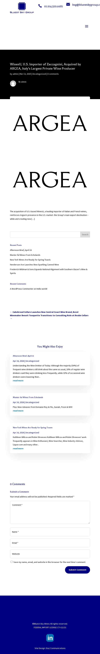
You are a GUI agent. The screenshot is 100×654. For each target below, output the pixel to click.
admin (15, 73)
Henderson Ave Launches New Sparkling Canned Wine (34, 264)
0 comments (53, 73)
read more (18, 380)
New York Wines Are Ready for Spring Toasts (30, 259)
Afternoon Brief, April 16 (21, 250)
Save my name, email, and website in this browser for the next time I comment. (49, 562)
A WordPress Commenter (21, 288)
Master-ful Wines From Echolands (25, 255)
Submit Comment (77, 569)
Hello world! (42, 288)
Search (85, 234)
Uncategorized (39, 73)
